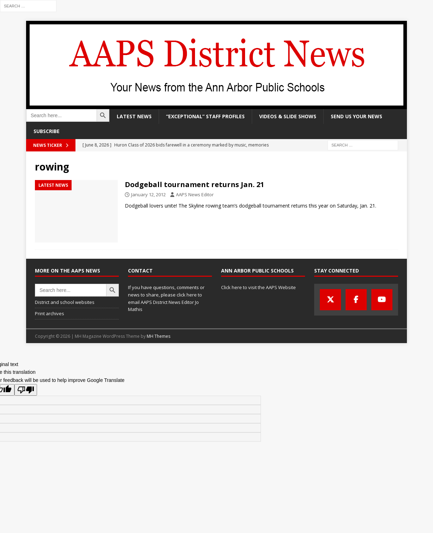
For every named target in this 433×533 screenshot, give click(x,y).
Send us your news (356, 116)
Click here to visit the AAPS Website (258, 287)
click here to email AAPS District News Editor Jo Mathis (165, 302)
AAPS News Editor (195, 194)
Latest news (134, 116)
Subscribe (46, 131)
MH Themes (158, 336)
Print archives (49, 313)
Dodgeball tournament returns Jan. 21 (194, 184)
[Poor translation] (25, 390)
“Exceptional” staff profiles (205, 116)
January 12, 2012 (148, 194)
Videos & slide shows (287, 116)
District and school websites (64, 302)
